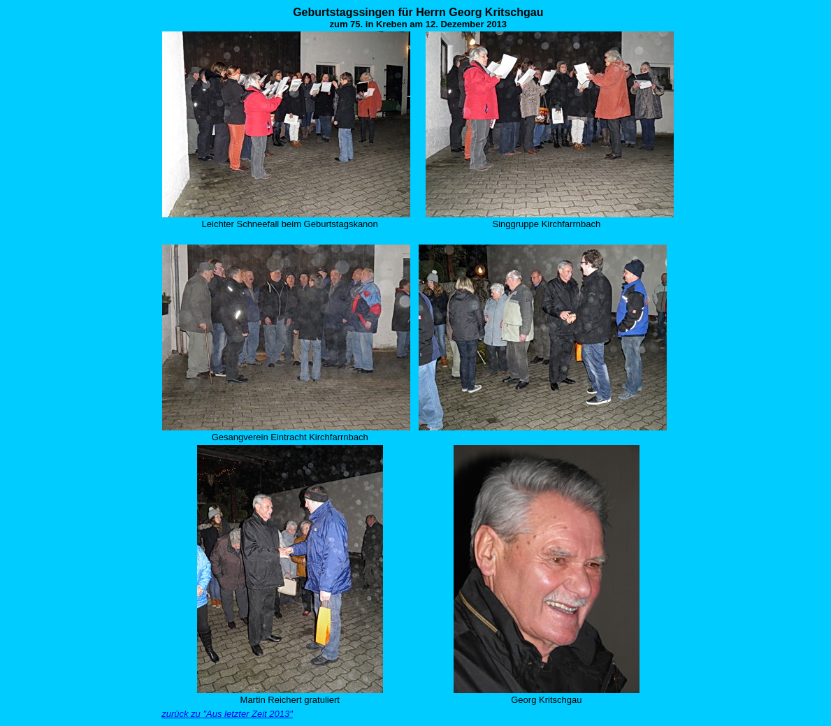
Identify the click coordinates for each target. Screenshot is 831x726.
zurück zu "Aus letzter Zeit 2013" (227, 714)
